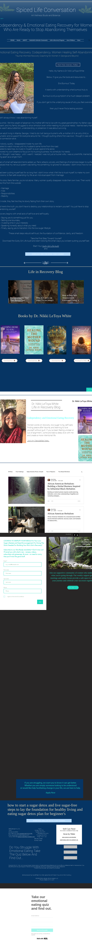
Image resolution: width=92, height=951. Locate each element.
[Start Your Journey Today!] (68, 64)
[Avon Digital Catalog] (70, 846)
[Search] (89, 40)
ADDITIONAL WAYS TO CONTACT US (69, 840)
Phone (5, 587)
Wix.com (52, 879)
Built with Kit (42, 938)
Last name (6, 578)
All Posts (10, 471)
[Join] (40, 602)
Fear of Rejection (50, 471)
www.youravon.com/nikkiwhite (25, 833)
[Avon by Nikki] (70, 852)
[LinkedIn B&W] (77, 535)
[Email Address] (42, 916)
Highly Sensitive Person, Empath (35, 471)
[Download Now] (10, 360)
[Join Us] (73, 587)
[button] (82, 472)
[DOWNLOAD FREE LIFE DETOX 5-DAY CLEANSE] (47, 254)
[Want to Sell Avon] (70, 857)
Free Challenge (20, 471)
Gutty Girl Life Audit (50, 246)
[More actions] (81, 480)
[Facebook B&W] (74, 535)
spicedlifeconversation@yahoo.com (20, 835)
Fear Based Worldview (64, 471)
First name (6, 569)
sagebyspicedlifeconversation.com (26, 836)
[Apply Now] (50, 792)
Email (5, 561)
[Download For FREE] (82, 360)
